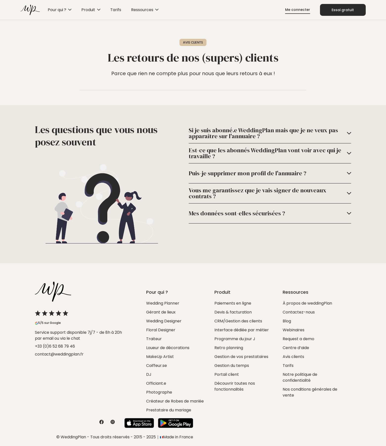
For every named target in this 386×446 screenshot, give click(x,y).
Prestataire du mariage (168, 410)
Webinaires (293, 330)
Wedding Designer (164, 321)
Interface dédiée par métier (241, 330)
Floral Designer (160, 330)
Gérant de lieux (161, 312)
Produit (88, 10)
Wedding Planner (162, 303)
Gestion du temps (231, 365)
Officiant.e (156, 383)
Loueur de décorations (167, 348)
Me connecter (297, 9)
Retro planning (228, 348)
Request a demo (298, 339)
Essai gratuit (343, 9)
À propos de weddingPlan (307, 303)
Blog (287, 321)
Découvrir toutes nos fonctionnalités (234, 386)
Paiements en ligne (232, 303)
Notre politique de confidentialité (300, 377)
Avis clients (293, 356)
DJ (148, 374)
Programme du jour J (234, 339)
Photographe (159, 392)
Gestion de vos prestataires (241, 356)
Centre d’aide (296, 348)
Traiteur (154, 339)
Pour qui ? (57, 10)
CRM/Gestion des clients (238, 321)
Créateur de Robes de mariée (175, 401)
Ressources (142, 10)
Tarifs (115, 10)
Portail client (226, 374)
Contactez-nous (299, 312)
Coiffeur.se (156, 365)
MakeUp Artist (160, 356)
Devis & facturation (233, 312)
